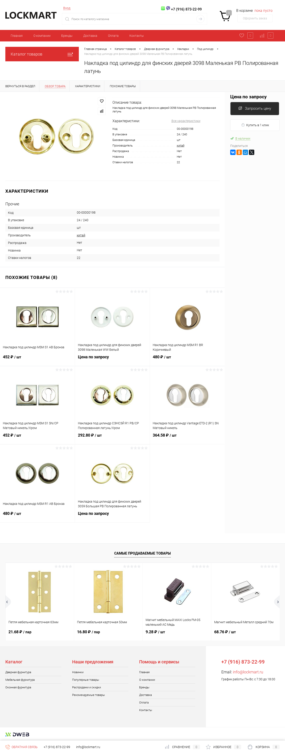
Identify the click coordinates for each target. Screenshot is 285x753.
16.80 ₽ (88, 631)
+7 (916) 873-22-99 (57, 747)
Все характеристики (185, 121)
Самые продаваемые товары (142, 553)
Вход (66, 8)
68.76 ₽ (225, 631)
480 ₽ (187, 360)
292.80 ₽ (112, 438)
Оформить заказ (255, 18)
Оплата (113, 35)
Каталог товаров (42, 54)
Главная (17, 35)
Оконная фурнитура (18, 687)
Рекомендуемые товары (88, 695)
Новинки (77, 672)
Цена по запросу (112, 360)
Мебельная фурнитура (20, 679)
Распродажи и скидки (86, 687)
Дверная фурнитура (18, 672)
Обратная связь (21, 747)
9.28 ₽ (155, 631)
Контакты (136, 35)
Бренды (67, 35)
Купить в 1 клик (255, 125)
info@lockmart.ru (248, 672)
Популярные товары (85, 679)
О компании (42, 35)
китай (180, 145)
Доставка (90, 35)
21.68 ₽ (19, 631)
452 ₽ (37, 360)
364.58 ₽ (187, 438)
